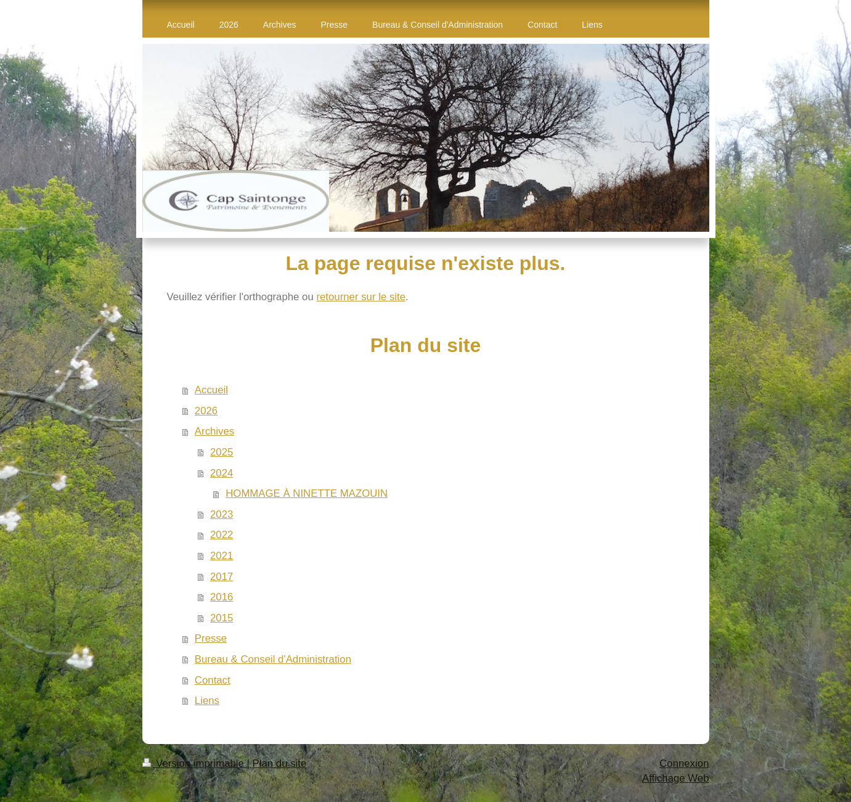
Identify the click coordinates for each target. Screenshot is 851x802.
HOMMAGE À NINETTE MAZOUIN (307, 493)
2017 (221, 577)
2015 (221, 618)
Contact (212, 680)
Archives (214, 431)
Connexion (684, 763)
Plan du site (280, 763)
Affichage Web (675, 778)
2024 (221, 473)
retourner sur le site (360, 297)
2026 (206, 411)
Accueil (211, 390)
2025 (221, 452)
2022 (221, 535)
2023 (221, 514)
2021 (221, 556)
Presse (211, 638)
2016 (221, 597)
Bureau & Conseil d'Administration (273, 659)
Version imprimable (194, 763)
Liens (207, 700)
